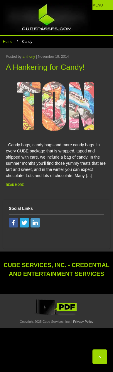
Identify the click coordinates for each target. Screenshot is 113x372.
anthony (29, 57)
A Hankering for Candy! (45, 67)
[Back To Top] (99, 356)
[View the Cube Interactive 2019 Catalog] (57, 315)
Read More (15, 184)
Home (7, 42)
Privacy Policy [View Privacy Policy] (83, 321)
